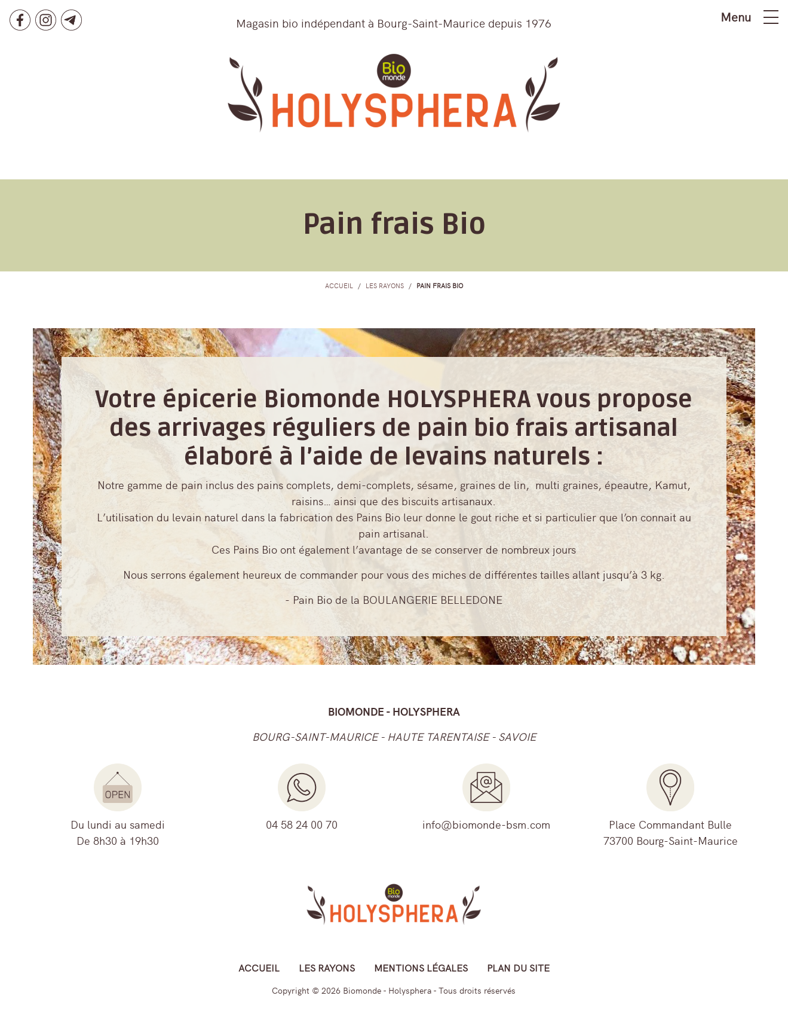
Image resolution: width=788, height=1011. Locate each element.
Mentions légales (421, 967)
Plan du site (518, 967)
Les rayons (327, 967)
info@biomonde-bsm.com (486, 824)
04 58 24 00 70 (302, 824)
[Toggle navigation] (771, 17)
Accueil (259, 967)
